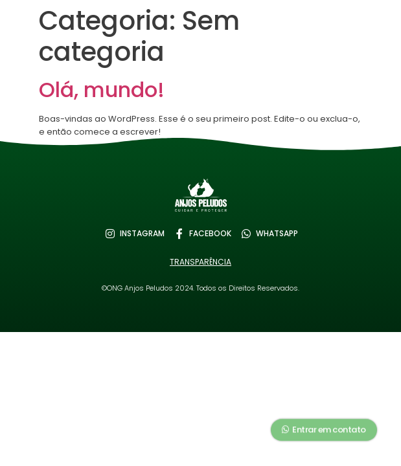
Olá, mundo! (102, 89)
